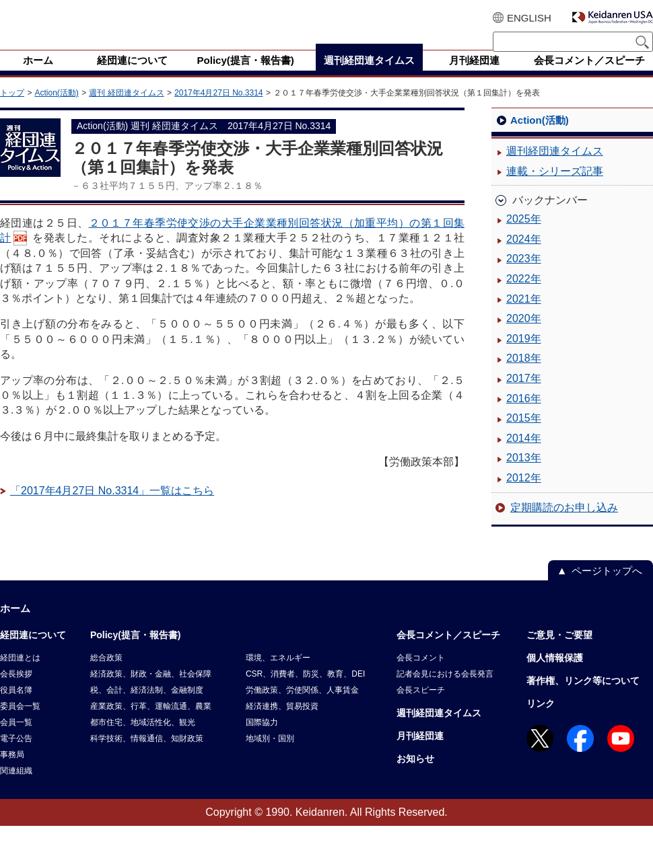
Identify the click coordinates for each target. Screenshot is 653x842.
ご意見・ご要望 (559, 651)
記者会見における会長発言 (445, 690)
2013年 (523, 474)
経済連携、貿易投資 (282, 722)
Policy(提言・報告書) (135, 651)
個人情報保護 (554, 673)
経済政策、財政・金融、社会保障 (150, 690)
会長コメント (421, 674)
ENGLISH (529, 18)
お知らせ (415, 774)
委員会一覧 (20, 722)
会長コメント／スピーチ (448, 651)
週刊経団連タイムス (554, 167)
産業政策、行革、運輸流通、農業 (150, 722)
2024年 (523, 255)
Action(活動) (56, 109)
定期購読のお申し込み (564, 523)
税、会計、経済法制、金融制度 (146, 706)
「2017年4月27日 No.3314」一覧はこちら (112, 506)
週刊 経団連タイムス (126, 109)
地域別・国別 (270, 754)
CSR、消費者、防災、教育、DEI (305, 690)
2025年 (523, 235)
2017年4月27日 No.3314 (218, 109)
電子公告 (16, 754)
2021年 (523, 315)
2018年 (523, 374)
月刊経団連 (420, 752)
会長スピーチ (421, 706)
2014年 (523, 454)
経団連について (33, 651)
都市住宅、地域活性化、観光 (142, 738)
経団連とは (20, 674)
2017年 (523, 394)
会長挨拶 (16, 690)
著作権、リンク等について (583, 696)
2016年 (523, 414)
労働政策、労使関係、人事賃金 (302, 706)
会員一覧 (16, 738)
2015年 (523, 434)
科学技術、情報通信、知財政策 (146, 754)
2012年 (523, 494)
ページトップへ (607, 586)
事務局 (12, 770)
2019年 (523, 354)
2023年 (523, 274)
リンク (540, 719)
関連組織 (16, 787)
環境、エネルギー (278, 674)
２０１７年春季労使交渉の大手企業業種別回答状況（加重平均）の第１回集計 (232, 246)
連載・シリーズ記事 (554, 187)
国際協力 (262, 738)
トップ (12, 109)
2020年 (523, 334)
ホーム (15, 624)
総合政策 (106, 674)
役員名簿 (16, 706)
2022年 (523, 295)
